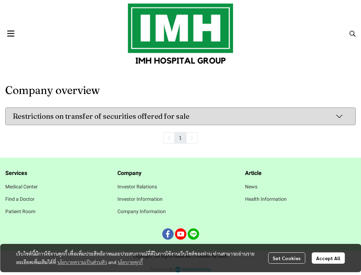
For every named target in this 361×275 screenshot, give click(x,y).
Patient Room (20, 211)
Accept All (328, 258)
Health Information (266, 199)
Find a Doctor (20, 199)
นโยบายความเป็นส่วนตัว (82, 262)
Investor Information (140, 199)
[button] (352, 34)
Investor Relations (137, 186)
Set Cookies (287, 258)
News (251, 186)
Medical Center (21, 186)
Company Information (141, 211)
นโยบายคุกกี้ (130, 262)
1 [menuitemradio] (180, 137)
